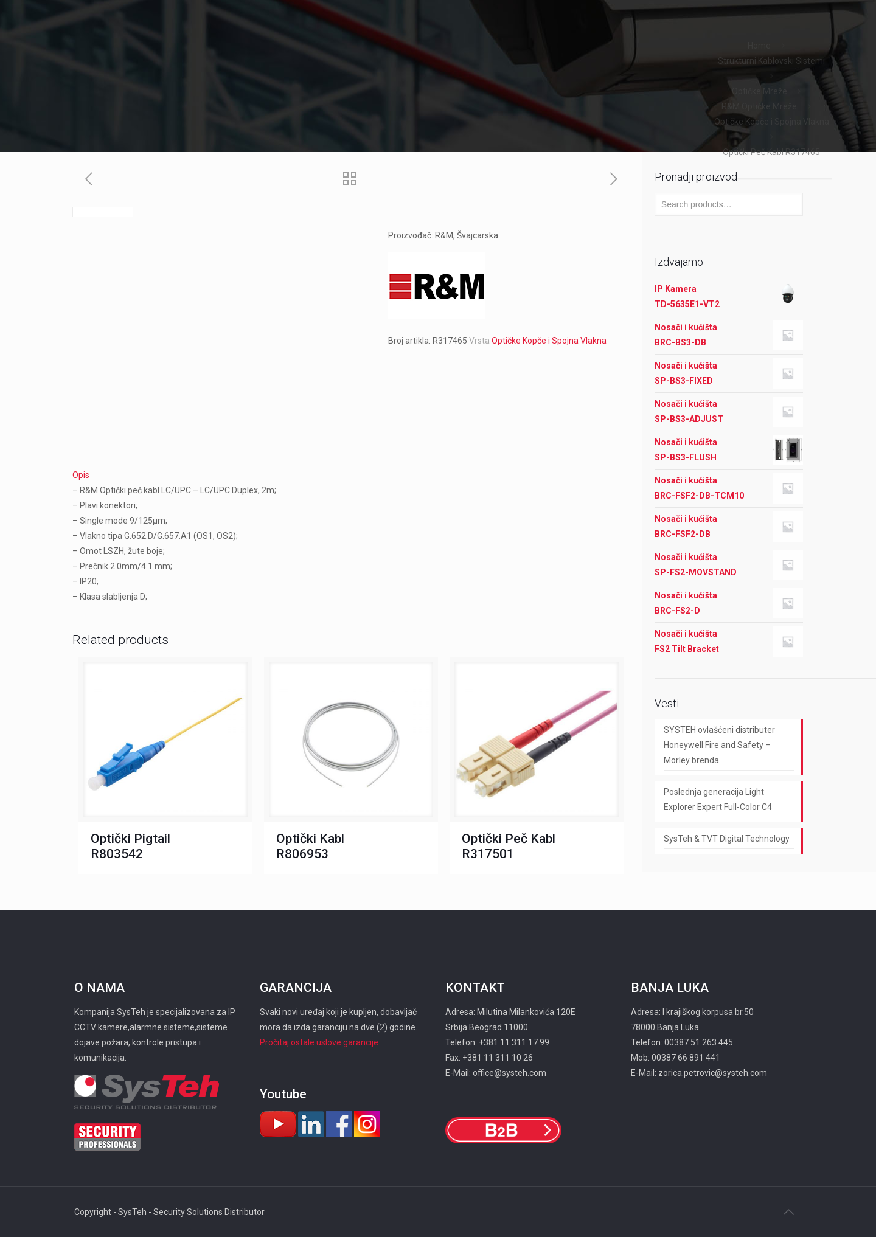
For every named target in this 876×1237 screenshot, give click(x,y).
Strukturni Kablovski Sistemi (771, 61)
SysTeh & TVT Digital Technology (727, 839)
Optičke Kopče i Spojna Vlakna (771, 121)
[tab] (351, 475)
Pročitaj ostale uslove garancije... (322, 1042)
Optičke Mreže (759, 91)
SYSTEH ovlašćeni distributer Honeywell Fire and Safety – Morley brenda (719, 745)
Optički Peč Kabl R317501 (508, 846)
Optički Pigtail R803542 (130, 846)
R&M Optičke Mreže (759, 106)
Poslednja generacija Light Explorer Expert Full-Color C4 (718, 799)
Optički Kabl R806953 (310, 846)
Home (759, 45)
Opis (80, 475)
